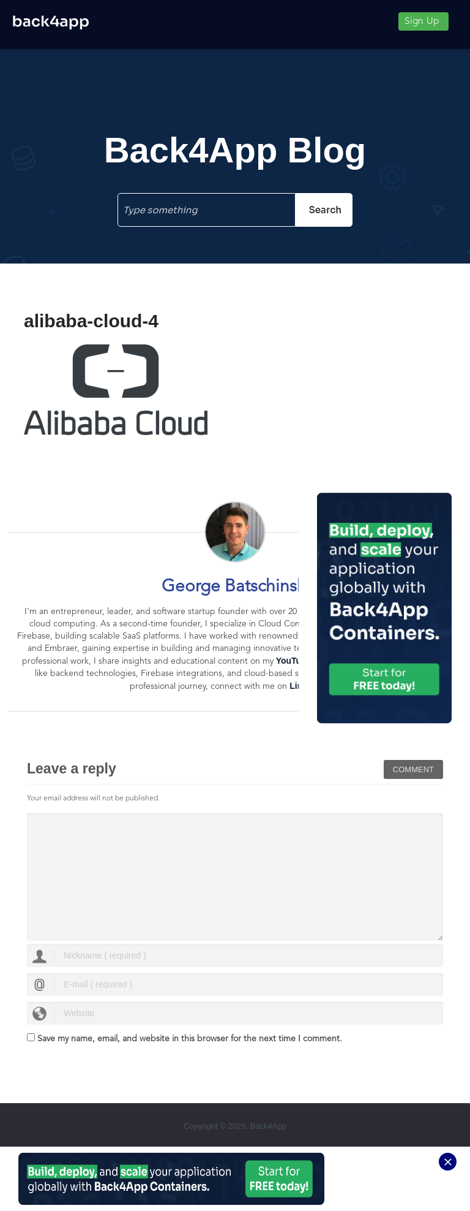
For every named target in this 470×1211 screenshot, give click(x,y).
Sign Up (422, 21)
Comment (413, 769)
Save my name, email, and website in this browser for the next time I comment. (189, 1038)
